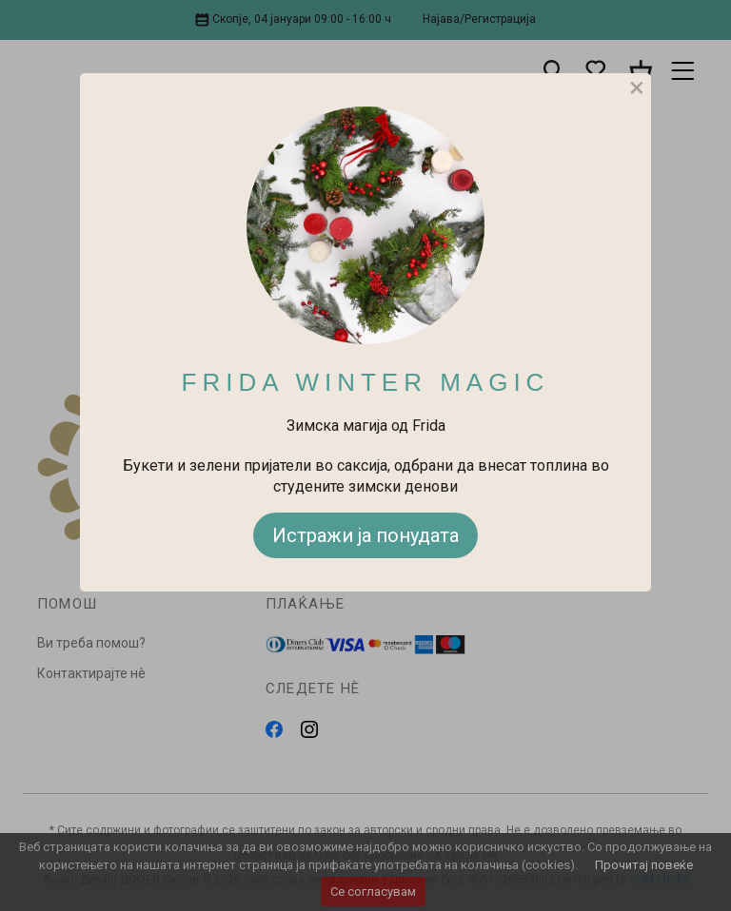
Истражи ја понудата (365, 535)
